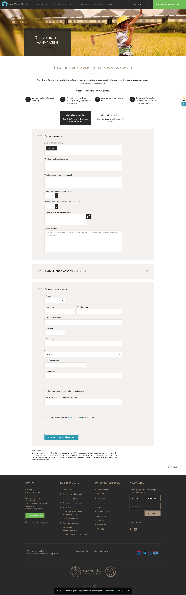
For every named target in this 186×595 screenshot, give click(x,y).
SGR (150, 552)
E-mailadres (49, 371)
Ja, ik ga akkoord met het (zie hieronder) (71, 417)
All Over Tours (15, 4)
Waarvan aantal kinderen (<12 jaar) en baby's (62, 202)
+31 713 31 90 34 (141, 5)
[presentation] (62, 427)
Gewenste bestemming (53, 143)
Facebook (130, 529)
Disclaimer (104, 551)
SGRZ (139, 552)
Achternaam (82, 307)
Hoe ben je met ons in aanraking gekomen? (61, 397)
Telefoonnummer (51, 360)
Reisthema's (60, 4)
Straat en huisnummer (53, 317)
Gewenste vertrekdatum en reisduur (59, 212)
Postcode (48, 328)
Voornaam (49, 307)
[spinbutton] (49, 195)
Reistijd (73, 4)
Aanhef (47, 296)
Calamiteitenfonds (145, 552)
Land (46, 350)
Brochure (99, 4)
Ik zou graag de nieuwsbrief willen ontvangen (66, 391)
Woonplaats (49, 339)
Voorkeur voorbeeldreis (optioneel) (58, 175)
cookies (111, 590)
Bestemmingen (43, 4)
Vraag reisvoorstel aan (169, 4)
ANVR (155, 552)
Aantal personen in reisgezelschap (58, 191)
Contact (112, 4)
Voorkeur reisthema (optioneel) (56, 159)
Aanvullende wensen (93, 270)
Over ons (85, 4)
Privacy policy (92, 551)
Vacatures (80, 551)
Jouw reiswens (50, 228)
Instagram (135, 529)
